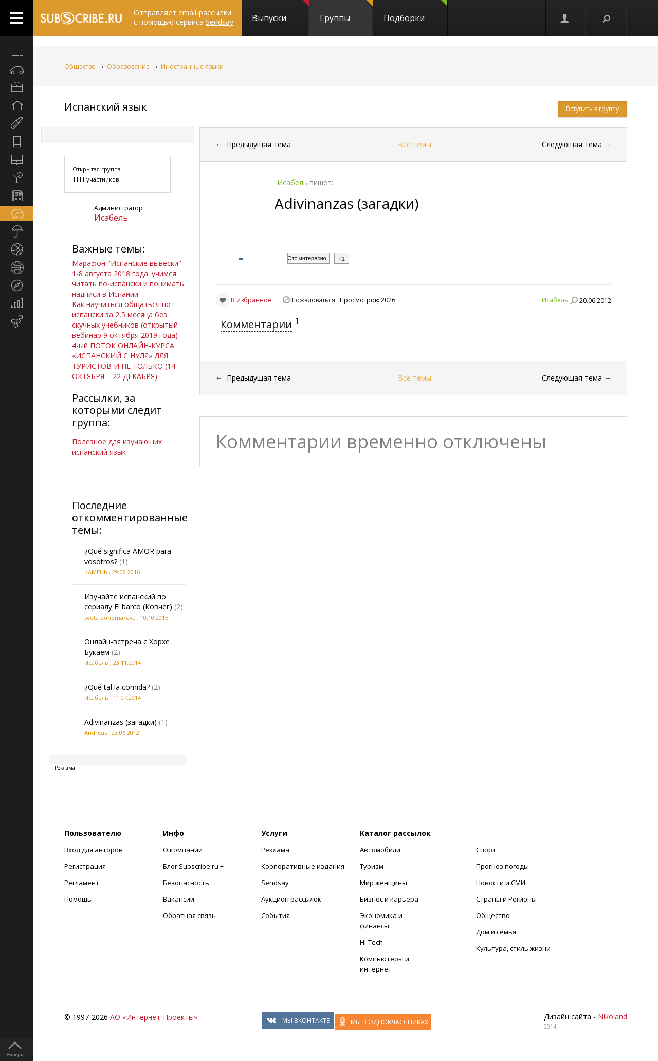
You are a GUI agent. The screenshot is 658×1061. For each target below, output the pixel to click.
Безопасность (186, 882)
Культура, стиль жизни (513, 948)
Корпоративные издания (302, 866)
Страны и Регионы (506, 899)
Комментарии (256, 324)
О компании (183, 849)
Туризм (371, 866)
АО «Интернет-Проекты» (153, 1017)
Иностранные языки (192, 66)
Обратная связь (189, 915)
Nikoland (612, 1016)
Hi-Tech (371, 942)
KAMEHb (95, 572)
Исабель (111, 217)
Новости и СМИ (500, 882)
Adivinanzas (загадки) (120, 722)
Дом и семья (496, 932)
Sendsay (275, 882)
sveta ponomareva (110, 617)
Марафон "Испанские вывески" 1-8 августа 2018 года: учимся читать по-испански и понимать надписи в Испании (128, 278)
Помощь (78, 899)
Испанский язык (105, 107)
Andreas (95, 732)
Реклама (275, 849)
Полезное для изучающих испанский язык (117, 447)
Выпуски (280, 12)
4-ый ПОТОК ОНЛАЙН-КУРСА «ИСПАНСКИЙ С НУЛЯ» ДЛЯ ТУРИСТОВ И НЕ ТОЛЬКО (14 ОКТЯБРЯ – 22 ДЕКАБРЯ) (123, 360)
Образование (128, 66)
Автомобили (380, 849)
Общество (80, 66)
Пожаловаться (313, 300)
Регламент (81, 882)
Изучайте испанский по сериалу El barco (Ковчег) (128, 601)
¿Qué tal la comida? (117, 687)
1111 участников (95, 179)
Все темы (414, 144)
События (275, 915)
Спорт (486, 849)
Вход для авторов (93, 849)
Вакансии (178, 899)
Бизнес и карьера (389, 899)
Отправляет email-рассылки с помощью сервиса (183, 17)
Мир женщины (383, 882)
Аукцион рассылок (291, 899)
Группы (346, 12)
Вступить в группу (592, 108)
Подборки (415, 12)
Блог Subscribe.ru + (194, 866)
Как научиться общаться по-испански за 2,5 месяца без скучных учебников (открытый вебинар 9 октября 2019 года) (125, 319)
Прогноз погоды (502, 866)
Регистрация (85, 866)
